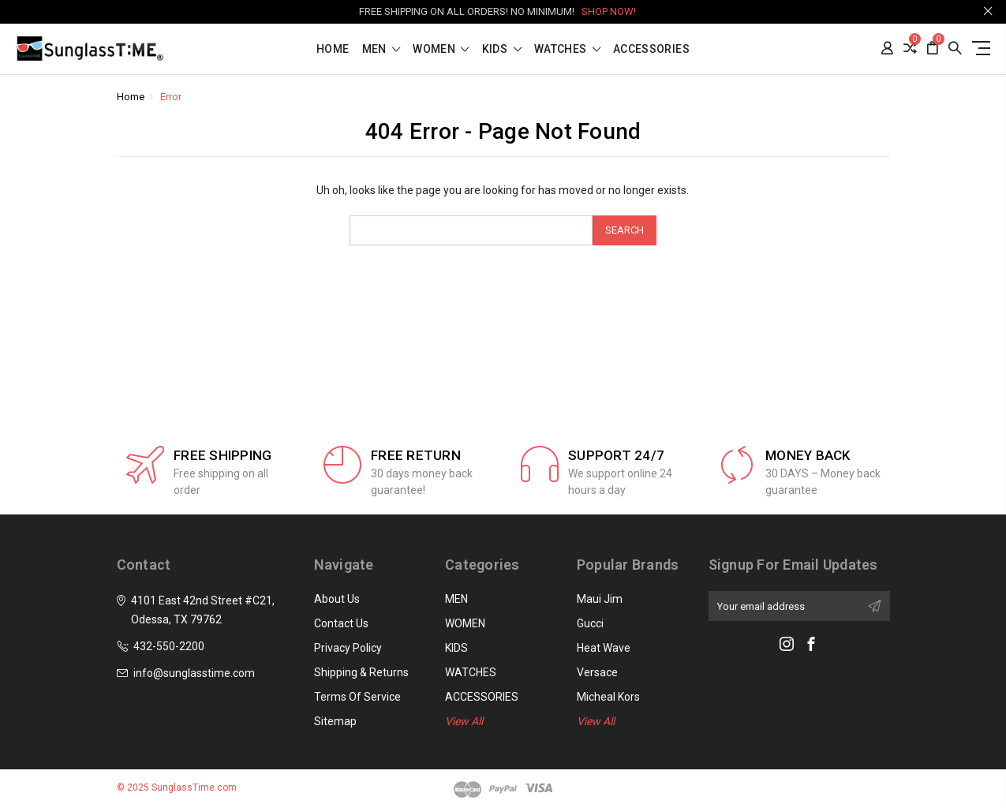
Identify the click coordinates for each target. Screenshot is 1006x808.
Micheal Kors (608, 696)
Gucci (590, 623)
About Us (337, 599)
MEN (381, 49)
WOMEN (441, 49)
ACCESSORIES (651, 49)
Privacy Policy (348, 648)
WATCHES (567, 49)
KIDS (502, 49)
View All (464, 721)
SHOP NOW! (609, 11)
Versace (597, 672)
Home (332, 49)
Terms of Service (357, 696)
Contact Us (341, 623)
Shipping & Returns (361, 672)
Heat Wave (603, 648)
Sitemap (335, 721)
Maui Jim (600, 599)
